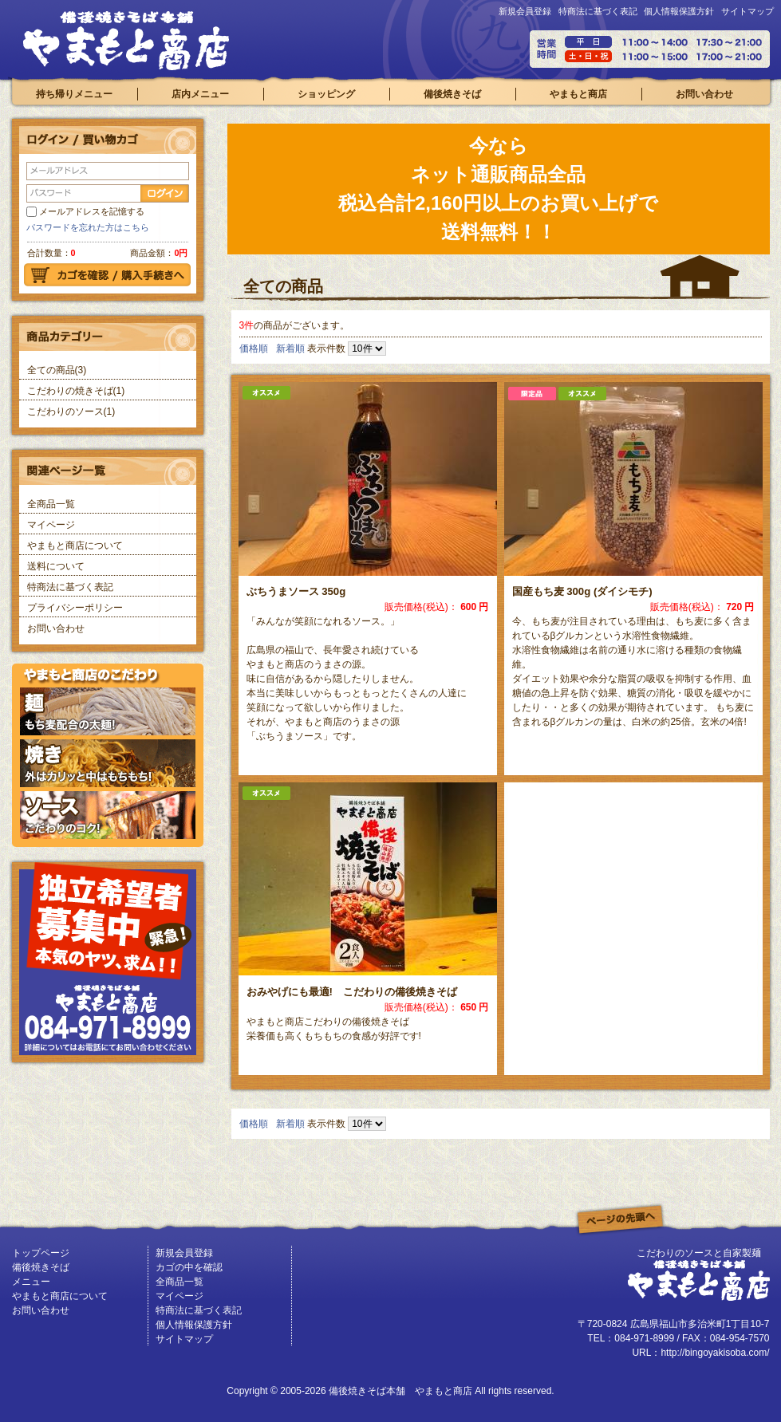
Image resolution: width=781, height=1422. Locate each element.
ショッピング (326, 94)
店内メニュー (200, 94)
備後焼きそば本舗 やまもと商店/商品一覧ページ (126, 40)
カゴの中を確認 (189, 1267)
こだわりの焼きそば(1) (76, 390)
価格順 (253, 348)
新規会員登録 (525, 11)
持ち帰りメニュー (74, 94)
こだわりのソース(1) (71, 411)
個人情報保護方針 (679, 11)
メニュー (31, 1281)
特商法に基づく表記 (597, 11)
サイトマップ (747, 11)
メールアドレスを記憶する (91, 211)
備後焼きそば (452, 94)
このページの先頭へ (620, 1220)
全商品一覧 (51, 504)
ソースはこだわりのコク (107, 815)
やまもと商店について (75, 545)
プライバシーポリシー (75, 607)
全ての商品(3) (57, 370)
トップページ (40, 1253)
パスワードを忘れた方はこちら (87, 227)
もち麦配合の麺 (107, 711)
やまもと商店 (578, 94)
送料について (56, 566)
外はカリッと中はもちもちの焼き (107, 763)
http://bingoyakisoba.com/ (715, 1352)
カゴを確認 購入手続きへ (107, 274)
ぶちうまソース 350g (296, 591)
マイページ (51, 524)
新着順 (290, 348)
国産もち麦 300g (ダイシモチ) (582, 591)
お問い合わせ (704, 94)
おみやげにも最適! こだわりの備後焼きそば (352, 992)
